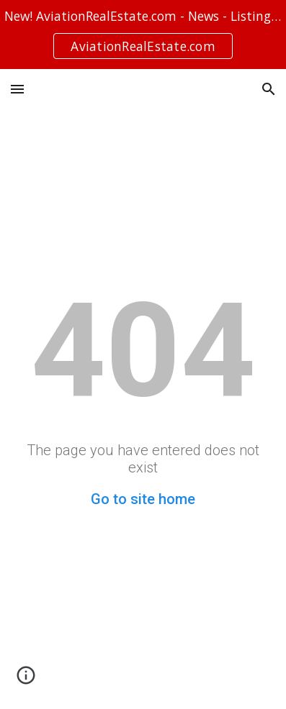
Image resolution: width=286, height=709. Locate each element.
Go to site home (143, 499)
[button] (17, 89)
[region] (143, 34)
